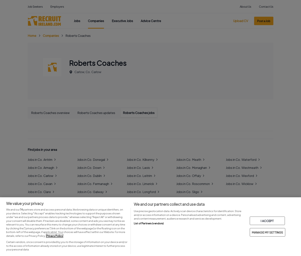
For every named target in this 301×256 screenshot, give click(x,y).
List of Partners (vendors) (149, 223)
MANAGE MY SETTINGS (267, 232)
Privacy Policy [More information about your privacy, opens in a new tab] (54, 235)
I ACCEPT (267, 221)
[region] (150, 226)
